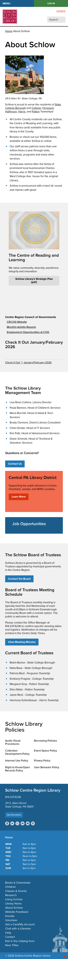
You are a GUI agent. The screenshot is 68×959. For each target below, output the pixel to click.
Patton (36, 112)
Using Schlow (13, 899)
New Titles (11, 945)
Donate (61, 11)
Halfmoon (11, 112)
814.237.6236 (13, 797)
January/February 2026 (38, 362)
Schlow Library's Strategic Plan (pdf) (34, 280)
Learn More (19, 497)
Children (10, 887)
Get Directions (14, 815)
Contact (10, 937)
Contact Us (15, 464)
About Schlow (14, 908)
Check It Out (12, 363)
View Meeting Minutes (22, 642)
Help (8, 933)
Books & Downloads (17, 883)
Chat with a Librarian (18, 928)
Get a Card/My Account (20, 924)
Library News (13, 903)
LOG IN (51, 3)
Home (9, 31)
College (36, 108)
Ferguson (48, 108)
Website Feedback (16, 912)
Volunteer (11, 920)
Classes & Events (16, 891)
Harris (21, 112)
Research (11, 895)
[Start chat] (64, 956)
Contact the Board (19, 579)
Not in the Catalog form (19, 941)
